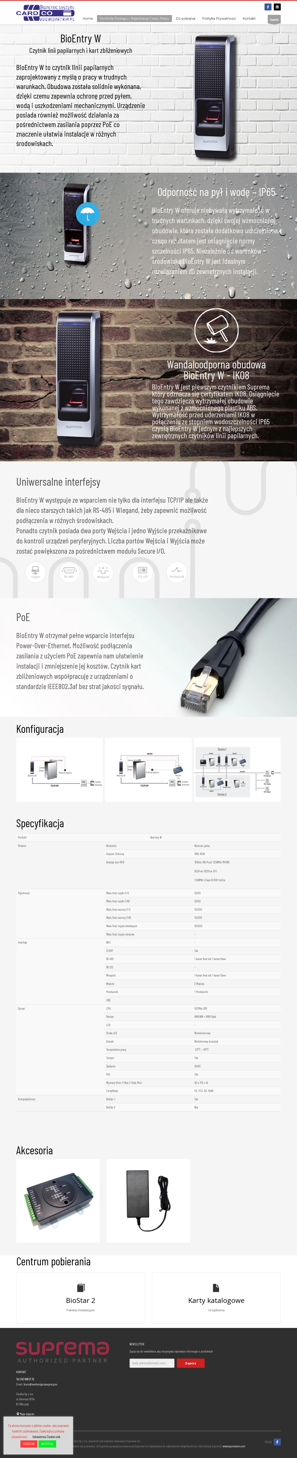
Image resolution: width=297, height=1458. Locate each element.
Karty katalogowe (216, 1300)
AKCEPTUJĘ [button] (47, 1444)
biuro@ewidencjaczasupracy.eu (40, 1384)
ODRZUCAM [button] (29, 1444)
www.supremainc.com (234, 1446)
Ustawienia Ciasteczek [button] (46, 1437)
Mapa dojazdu (25, 1414)
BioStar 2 (80, 1300)
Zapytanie (274, 20)
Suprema (258, 386)
